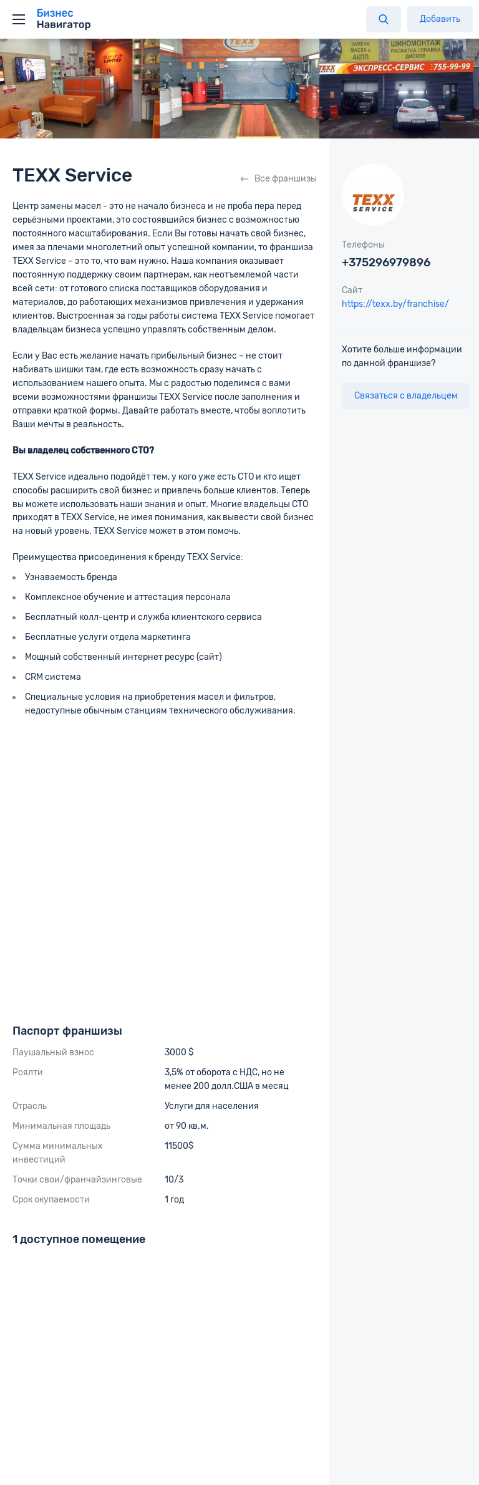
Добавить (440, 19)
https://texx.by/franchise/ (395, 304)
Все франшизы (279, 178)
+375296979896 (386, 262)
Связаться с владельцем (406, 395)
